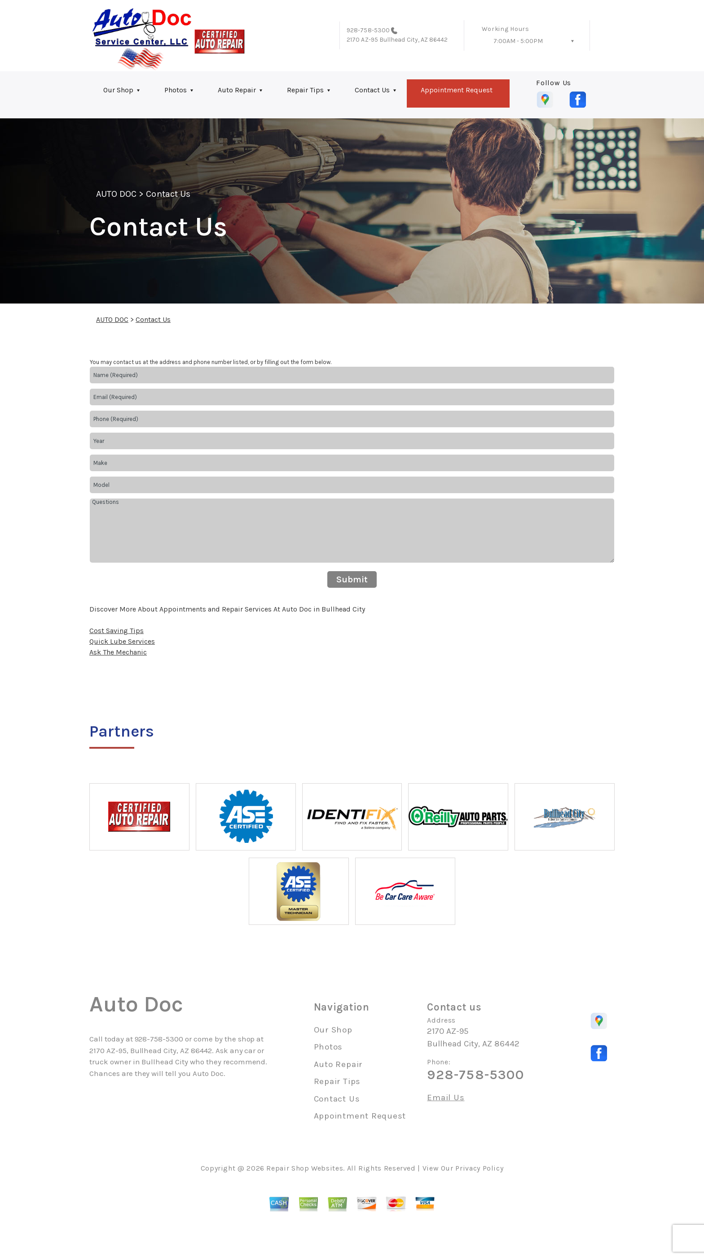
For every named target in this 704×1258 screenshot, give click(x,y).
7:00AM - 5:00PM (518, 41)
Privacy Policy (479, 1168)
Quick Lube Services (122, 641)
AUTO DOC (116, 194)
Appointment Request (457, 90)
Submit (352, 579)
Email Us (445, 1097)
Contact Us (372, 90)
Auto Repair (237, 90)
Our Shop (118, 90)
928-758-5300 (368, 30)
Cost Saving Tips (116, 630)
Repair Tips (305, 90)
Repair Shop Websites (304, 1168)
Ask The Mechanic (118, 652)
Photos (175, 90)
